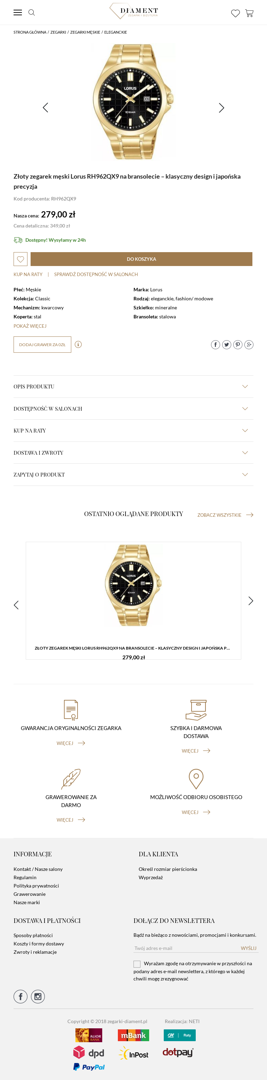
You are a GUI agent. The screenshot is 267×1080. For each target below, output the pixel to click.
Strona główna (30, 32)
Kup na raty (28, 274)
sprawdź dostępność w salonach (96, 274)
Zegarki (58, 32)
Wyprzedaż (151, 877)
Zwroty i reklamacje (35, 952)
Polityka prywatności (36, 886)
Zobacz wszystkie (225, 515)
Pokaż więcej (30, 326)
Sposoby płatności (33, 935)
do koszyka (141, 259)
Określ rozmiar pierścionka (168, 869)
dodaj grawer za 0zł (42, 344)
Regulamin (25, 877)
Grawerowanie (30, 894)
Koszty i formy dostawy (39, 943)
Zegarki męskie (85, 32)
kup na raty (131, 430)
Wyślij (249, 948)
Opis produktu (131, 386)
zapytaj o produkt (131, 474)
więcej (71, 743)
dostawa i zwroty (131, 452)
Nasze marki (27, 902)
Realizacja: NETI (182, 1021)
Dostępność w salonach (131, 408)
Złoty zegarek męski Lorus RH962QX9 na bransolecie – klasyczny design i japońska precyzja (135, 648)
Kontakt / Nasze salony (38, 869)
